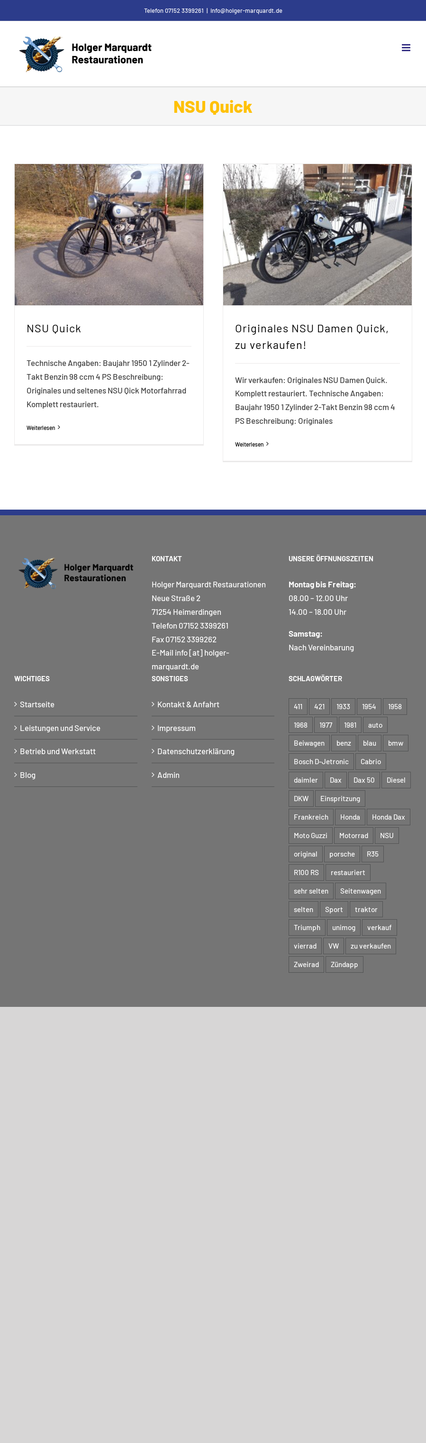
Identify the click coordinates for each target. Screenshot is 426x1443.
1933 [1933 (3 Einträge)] (343, 706)
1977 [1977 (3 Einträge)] (325, 725)
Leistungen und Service (60, 727)
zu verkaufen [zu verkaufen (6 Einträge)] (371, 945)
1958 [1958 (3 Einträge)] (395, 706)
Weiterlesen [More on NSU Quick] (41, 427)
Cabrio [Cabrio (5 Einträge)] (371, 761)
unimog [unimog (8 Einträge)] (343, 927)
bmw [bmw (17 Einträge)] (395, 743)
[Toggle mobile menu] (407, 48)
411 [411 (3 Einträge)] (298, 706)
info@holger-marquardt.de (246, 10)
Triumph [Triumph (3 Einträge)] (307, 927)
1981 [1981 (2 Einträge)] (350, 725)
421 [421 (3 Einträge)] (319, 706)
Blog (28, 774)
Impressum (176, 727)
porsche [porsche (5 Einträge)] (342, 853)
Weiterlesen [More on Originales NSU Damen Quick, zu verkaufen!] (249, 444)
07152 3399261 (203, 625)
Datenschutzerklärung (196, 751)
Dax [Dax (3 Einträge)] (336, 780)
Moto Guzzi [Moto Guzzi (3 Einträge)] (310, 835)
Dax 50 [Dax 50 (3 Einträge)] (364, 780)
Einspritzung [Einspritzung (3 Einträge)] (340, 798)
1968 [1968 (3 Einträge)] (301, 725)
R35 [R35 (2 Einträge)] (373, 853)
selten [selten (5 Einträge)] (303, 909)
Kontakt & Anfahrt (188, 704)
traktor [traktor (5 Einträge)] (366, 909)
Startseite (37, 704)
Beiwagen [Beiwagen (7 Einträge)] (309, 743)
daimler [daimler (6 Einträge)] (306, 780)
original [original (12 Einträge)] (305, 853)
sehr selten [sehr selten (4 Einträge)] (311, 890)
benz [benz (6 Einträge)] (343, 743)
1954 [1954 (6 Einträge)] (369, 706)
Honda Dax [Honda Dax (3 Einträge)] (388, 817)
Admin (168, 774)
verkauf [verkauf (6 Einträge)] (379, 927)
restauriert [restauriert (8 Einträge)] (348, 872)
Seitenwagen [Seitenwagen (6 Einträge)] (360, 890)
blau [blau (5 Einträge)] (369, 743)
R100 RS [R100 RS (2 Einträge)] (306, 872)
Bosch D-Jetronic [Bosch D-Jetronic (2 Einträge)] (321, 761)
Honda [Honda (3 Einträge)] (350, 817)
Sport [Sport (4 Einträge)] (334, 909)
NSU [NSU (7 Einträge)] (387, 835)
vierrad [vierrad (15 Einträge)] (305, 945)
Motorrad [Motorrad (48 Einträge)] (353, 835)
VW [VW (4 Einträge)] (333, 945)
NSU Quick (54, 328)
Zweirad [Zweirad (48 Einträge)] (306, 964)
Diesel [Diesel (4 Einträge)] (396, 780)
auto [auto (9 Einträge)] (375, 725)
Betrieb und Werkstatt (58, 751)
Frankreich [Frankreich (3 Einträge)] (311, 817)
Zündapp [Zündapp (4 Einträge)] (344, 964)
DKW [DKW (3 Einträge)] (301, 798)
